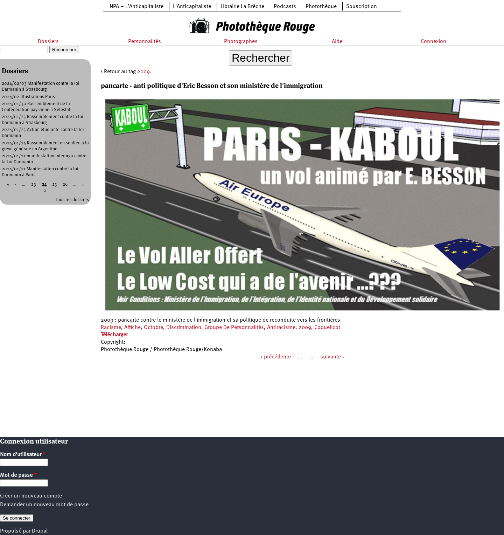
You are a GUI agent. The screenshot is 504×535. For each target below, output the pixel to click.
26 (65, 184)
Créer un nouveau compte (31, 496)
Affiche (132, 327)
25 (54, 184)
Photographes (241, 41)
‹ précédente (276, 357)
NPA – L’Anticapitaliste (136, 6)
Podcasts (285, 6)
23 (33, 184)
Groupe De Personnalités (234, 327)
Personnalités (144, 41)
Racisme (111, 327)
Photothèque (321, 6)
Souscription (361, 6)
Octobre (153, 327)
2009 (305, 327)
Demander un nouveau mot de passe (44, 505)
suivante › (332, 357)
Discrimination (183, 327)
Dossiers (48, 41)
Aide (337, 41)
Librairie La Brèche (242, 6)
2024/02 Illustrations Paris (28, 97)
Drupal (40, 531)
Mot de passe (18, 475)
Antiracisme (281, 327)
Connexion (433, 41)
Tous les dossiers (72, 200)
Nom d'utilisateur (23, 455)
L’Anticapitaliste (192, 6)
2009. (144, 72)
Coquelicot (327, 327)
